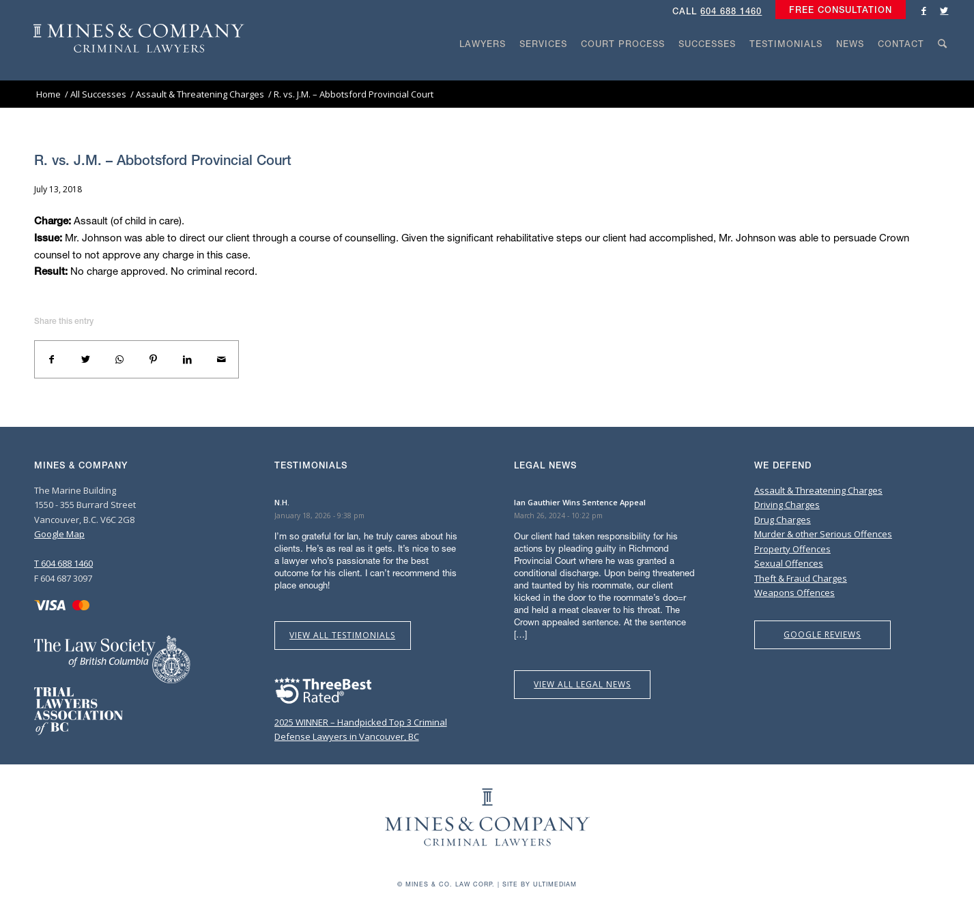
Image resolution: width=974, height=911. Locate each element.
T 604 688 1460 (63, 563)
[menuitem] (837, 10)
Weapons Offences (794, 592)
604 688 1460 (731, 11)
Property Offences (792, 549)
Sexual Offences (788, 563)
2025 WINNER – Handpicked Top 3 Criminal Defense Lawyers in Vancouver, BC (360, 722)
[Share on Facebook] (52, 359)
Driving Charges (787, 504)
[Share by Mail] (221, 359)
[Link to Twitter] (944, 10)
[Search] (942, 70)
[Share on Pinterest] (154, 359)
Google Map (59, 534)
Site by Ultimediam (539, 884)
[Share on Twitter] (86, 359)
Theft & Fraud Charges (800, 578)
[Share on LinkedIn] (188, 359)
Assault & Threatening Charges (818, 490)
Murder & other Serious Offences (823, 534)
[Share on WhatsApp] (119, 359)
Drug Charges (782, 519)
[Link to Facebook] (923, 10)
